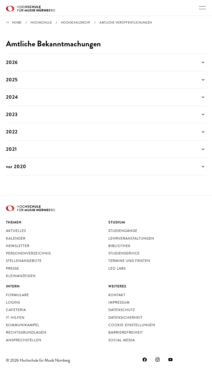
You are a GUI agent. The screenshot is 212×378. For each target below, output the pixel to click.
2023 (12, 114)
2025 (12, 79)
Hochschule (41, 22)
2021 (11, 149)
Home (17, 22)
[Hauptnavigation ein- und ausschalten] (202, 7)
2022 (12, 131)
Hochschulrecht (76, 22)
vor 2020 (16, 166)
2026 (12, 62)
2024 (12, 97)
